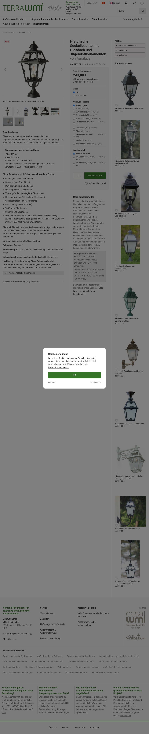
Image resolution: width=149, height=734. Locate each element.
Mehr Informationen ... (58, 725)
